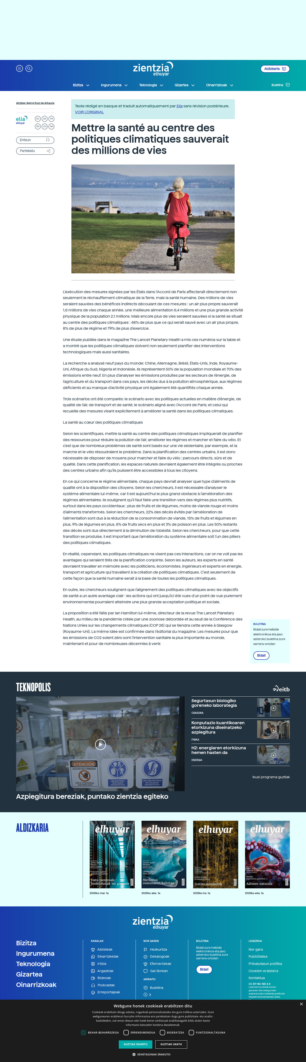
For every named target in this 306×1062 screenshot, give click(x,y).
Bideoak (101, 978)
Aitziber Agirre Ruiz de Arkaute (35, 103)
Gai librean (155, 971)
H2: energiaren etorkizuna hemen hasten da (218, 750)
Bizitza (26, 943)
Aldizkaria (275, 69)
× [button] (301, 1004)
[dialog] (153, 1031)
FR (51, 118)
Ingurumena (35, 953)
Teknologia (33, 964)
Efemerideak (157, 964)
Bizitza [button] (81, 85)
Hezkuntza (155, 949)
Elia (180, 106)
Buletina (281, 85)
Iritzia (98, 964)
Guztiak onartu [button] (135, 1044)
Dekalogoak (156, 956)
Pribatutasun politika (265, 964)
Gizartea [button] (185, 85)
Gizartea (29, 974)
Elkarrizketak (105, 956)
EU (37, 118)
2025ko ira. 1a (201, 893)
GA (51, 126)
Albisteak (101, 949)
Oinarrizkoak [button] (220, 85)
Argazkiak (102, 971)
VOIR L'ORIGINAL (89, 112)
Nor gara (256, 949)
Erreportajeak (105, 992)
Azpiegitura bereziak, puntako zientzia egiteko (92, 796)
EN (37, 126)
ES (44, 118)
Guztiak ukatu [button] (171, 1044)
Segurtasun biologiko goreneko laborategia (214, 703)
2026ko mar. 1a (99, 893)
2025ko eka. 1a (254, 893)
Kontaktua (257, 978)
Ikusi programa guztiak (271, 777)
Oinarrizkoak (36, 984)
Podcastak (103, 985)
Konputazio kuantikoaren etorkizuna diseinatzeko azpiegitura (218, 727)
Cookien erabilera (263, 971)
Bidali (261, 655)
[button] (19, 68)
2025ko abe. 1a (151, 893)
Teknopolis (33, 686)
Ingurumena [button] (114, 85)
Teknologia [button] (151, 85)
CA (44, 126)
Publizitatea (258, 956)
